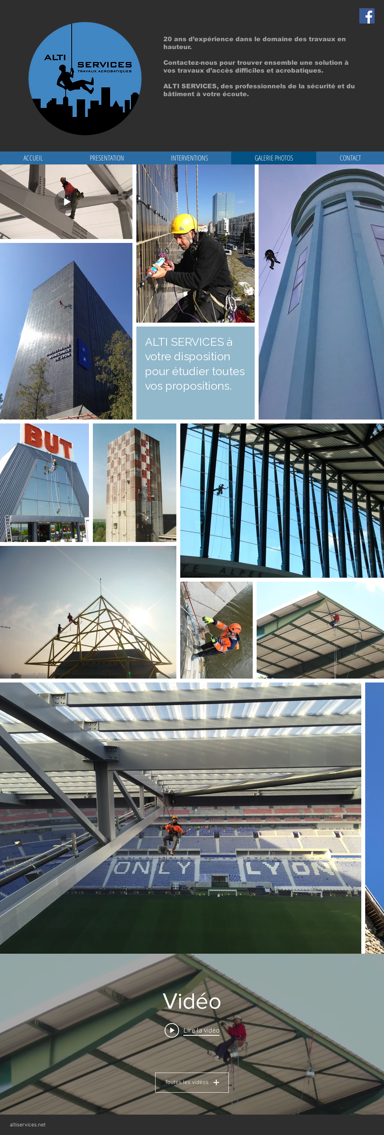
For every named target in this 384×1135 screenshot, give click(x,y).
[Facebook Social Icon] (367, 16)
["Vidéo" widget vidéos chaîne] (192, 1034)
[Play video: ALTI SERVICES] (192, 1030)
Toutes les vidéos (192, 1082)
